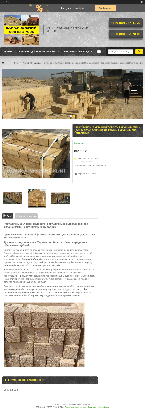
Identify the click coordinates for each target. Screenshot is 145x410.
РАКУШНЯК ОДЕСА (58, 234)
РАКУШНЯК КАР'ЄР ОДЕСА (78, 51)
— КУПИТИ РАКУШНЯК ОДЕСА (25, 63)
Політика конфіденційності (98, 407)
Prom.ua (86, 404)
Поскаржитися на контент (75, 407)
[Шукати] (139, 51)
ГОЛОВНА (8, 51)
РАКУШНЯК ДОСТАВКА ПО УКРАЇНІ (37, 51)
